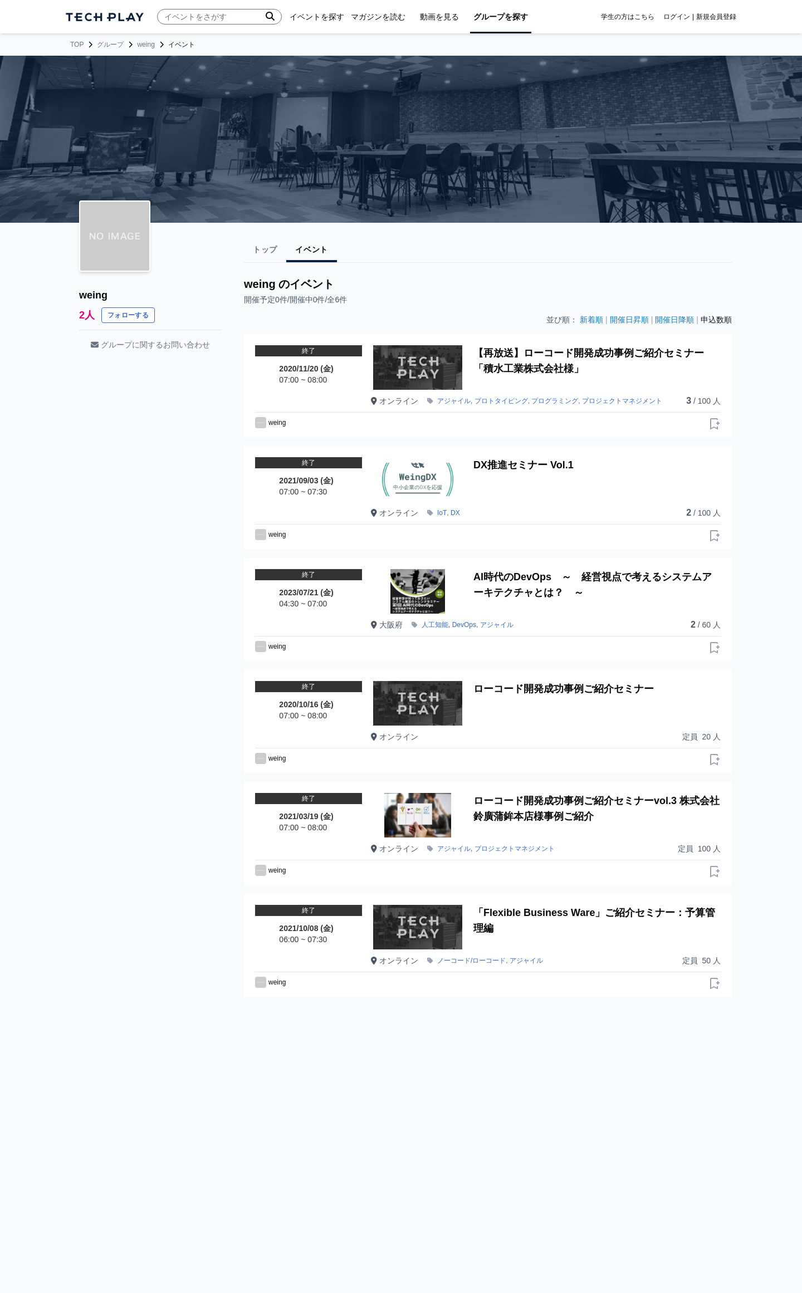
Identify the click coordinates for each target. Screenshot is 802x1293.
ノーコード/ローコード (471, 960)
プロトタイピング (501, 401)
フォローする (128, 315)
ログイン (676, 17)
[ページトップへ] (105, 17)
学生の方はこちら (627, 17)
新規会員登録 (716, 17)
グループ (110, 44)
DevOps (464, 625)
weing (145, 44)
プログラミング (554, 401)
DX (455, 513)
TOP (77, 44)
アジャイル (454, 401)
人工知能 (435, 625)
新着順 (591, 319)
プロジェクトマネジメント (622, 401)
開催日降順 (674, 319)
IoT (442, 513)
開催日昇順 (629, 319)
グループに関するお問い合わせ (150, 344)
